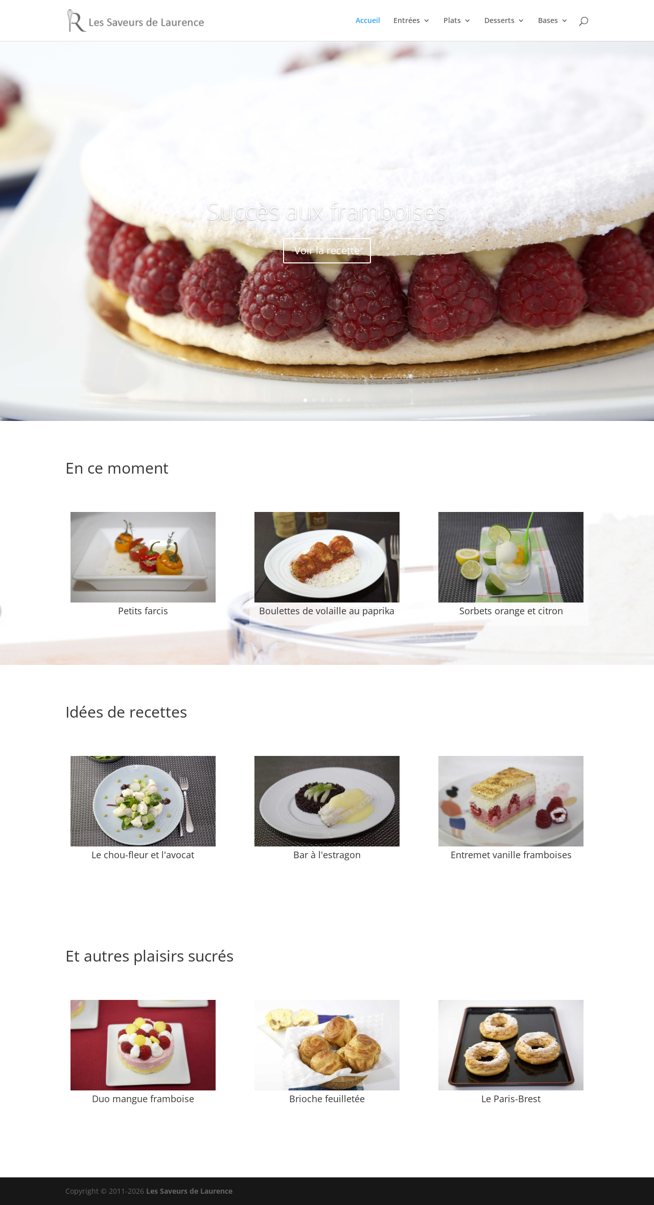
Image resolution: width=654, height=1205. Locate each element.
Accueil (368, 21)
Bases (548, 21)
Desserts (499, 21)
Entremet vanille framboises (511, 855)
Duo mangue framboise (143, 1098)
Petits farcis (143, 611)
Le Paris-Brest (511, 1098)
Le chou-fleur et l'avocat (142, 855)
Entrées (406, 21)
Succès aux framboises (327, 211)
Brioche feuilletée (327, 1098)
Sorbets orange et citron (511, 611)
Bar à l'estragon (327, 855)
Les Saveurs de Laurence (189, 1191)
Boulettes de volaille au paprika (326, 611)
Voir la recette (327, 250)
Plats (452, 21)
